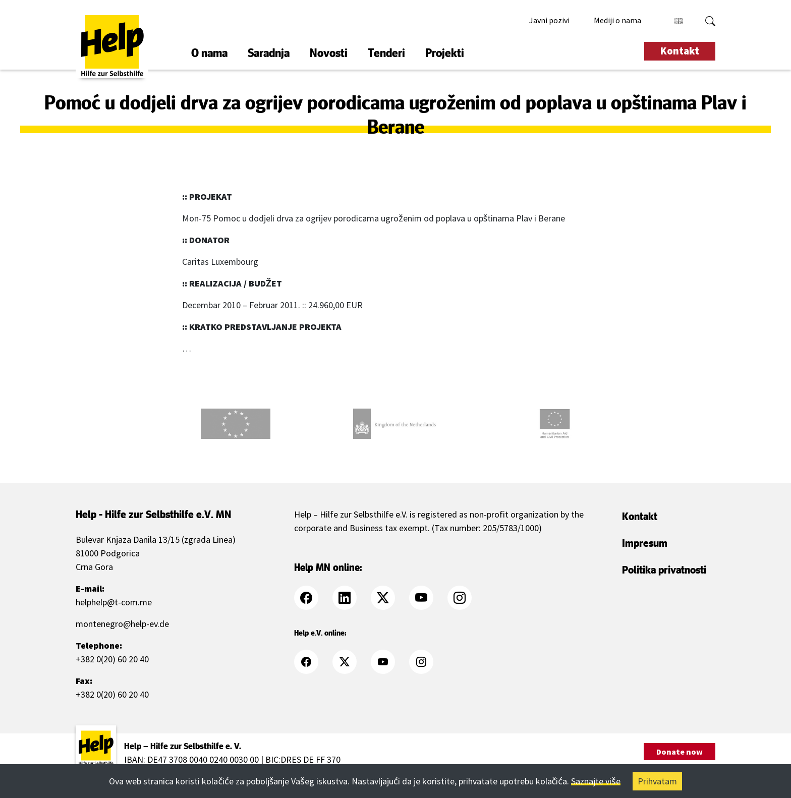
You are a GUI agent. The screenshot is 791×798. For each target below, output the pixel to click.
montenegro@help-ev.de (122, 624)
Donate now (679, 752)
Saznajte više (595, 781)
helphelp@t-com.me (114, 602)
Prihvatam (657, 781)
